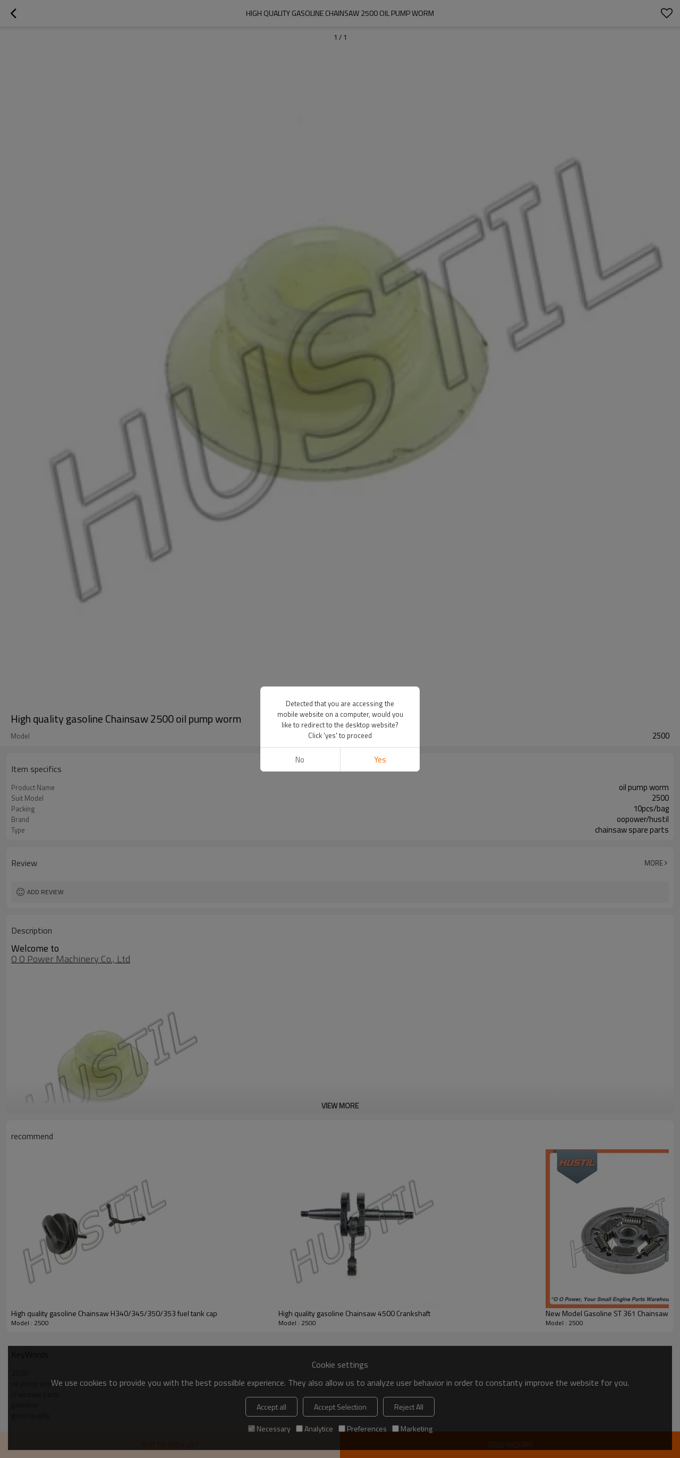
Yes (380, 759)
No (299, 759)
